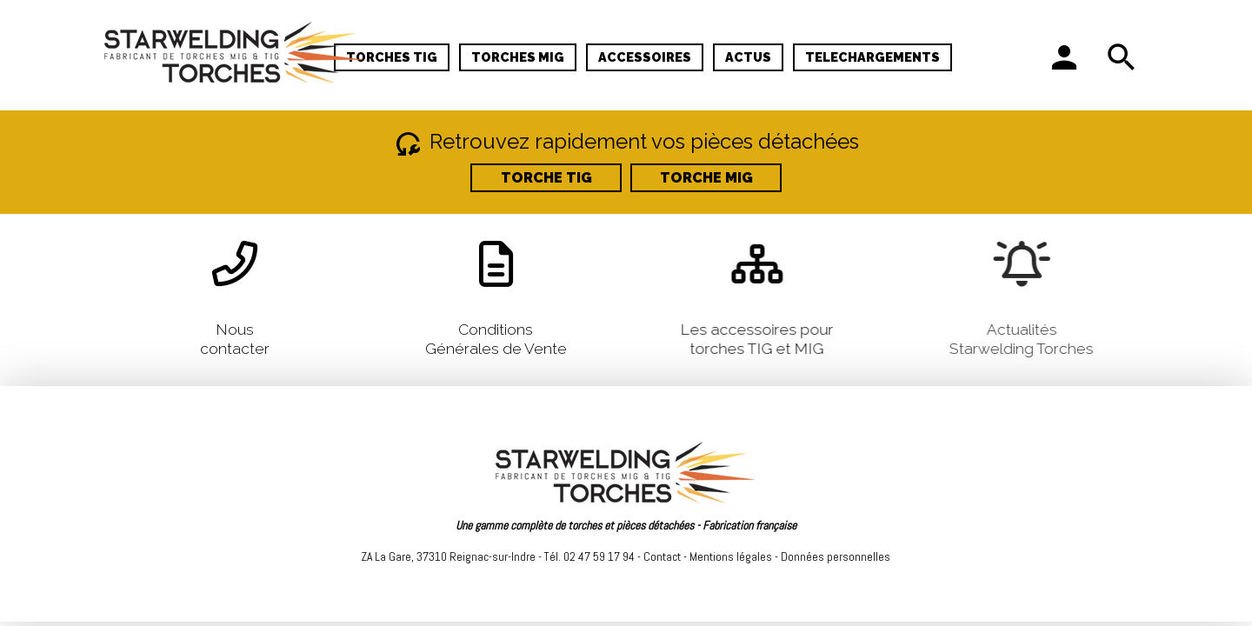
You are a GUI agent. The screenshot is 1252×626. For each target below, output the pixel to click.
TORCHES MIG (517, 57)
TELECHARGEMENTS (872, 57)
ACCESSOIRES (644, 57)
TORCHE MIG (706, 178)
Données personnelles (835, 556)
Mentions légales (730, 556)
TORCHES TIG (391, 57)
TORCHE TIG (546, 178)
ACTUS (748, 57)
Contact (662, 556)
